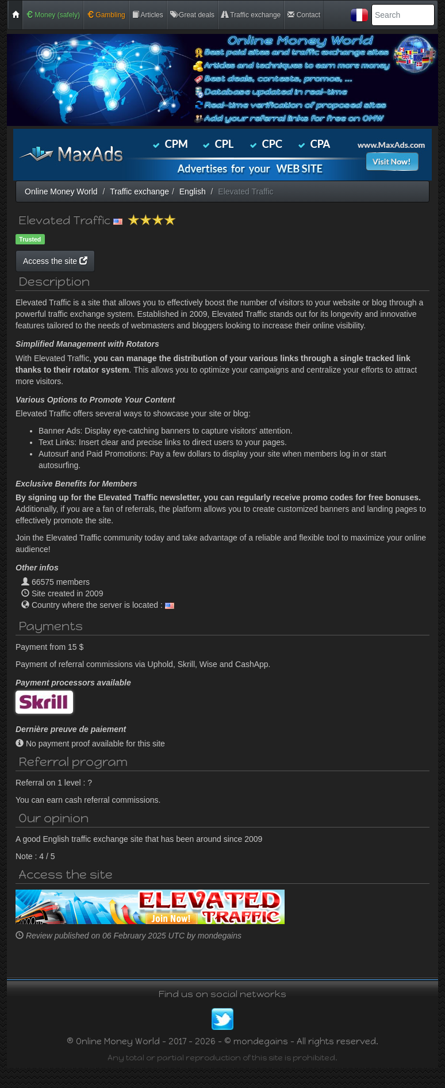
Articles (147, 15)
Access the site (164, 261)
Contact (303, 15)
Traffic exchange (251, 15)
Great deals (192, 15)
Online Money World (61, 191)
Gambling (106, 15)
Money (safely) (53, 15)
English (192, 191)
